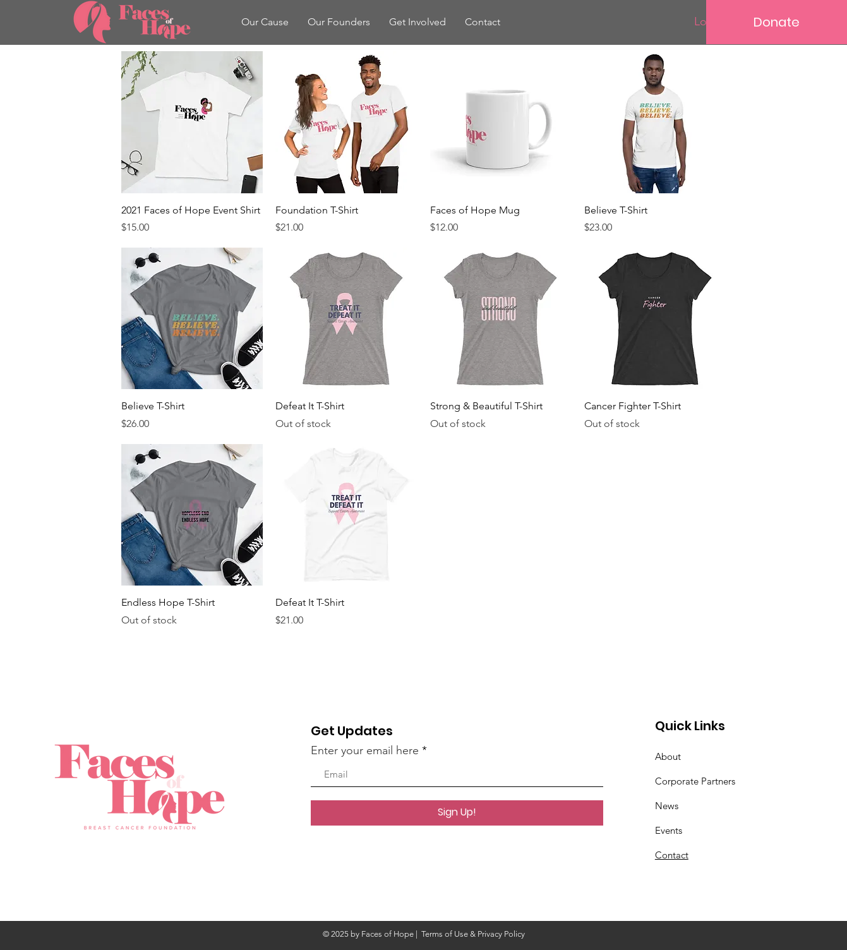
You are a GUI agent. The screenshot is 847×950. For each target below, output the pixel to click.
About (668, 756)
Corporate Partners (695, 781)
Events (668, 830)
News (666, 806)
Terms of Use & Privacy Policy (473, 934)
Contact (671, 855)
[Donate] (776, 22)
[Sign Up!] (457, 813)
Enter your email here (365, 750)
